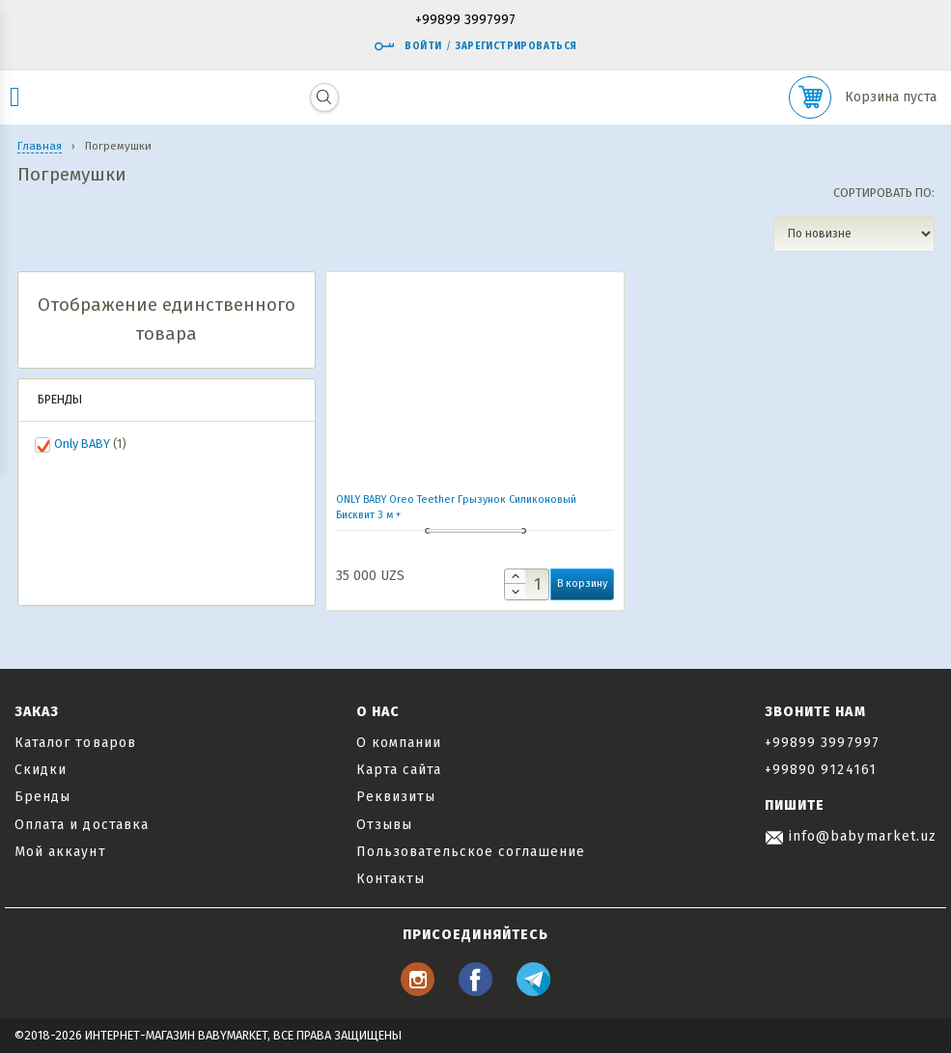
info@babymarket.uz (851, 836)
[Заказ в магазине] (854, 233)
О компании (399, 742)
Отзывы (384, 825)
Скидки (40, 770)
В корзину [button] (582, 583)
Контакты (390, 879)
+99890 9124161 (821, 770)
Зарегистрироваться (516, 46)
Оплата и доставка (81, 825)
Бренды (42, 797)
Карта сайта (399, 770)
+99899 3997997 (465, 20)
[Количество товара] (526, 584)
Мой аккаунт (60, 852)
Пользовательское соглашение (470, 852)
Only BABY (82, 443)
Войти (407, 46)
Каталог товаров (75, 742)
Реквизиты (395, 797)
